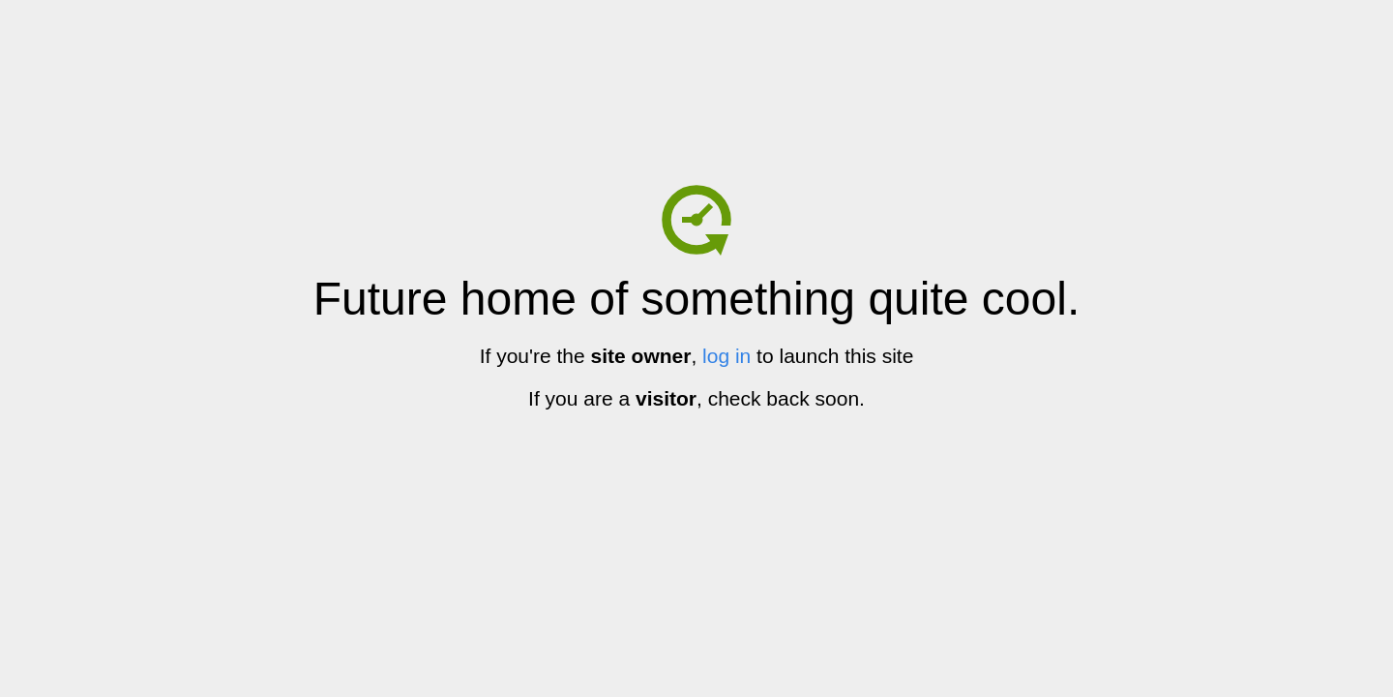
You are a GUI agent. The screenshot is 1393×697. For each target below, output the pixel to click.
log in (726, 356)
